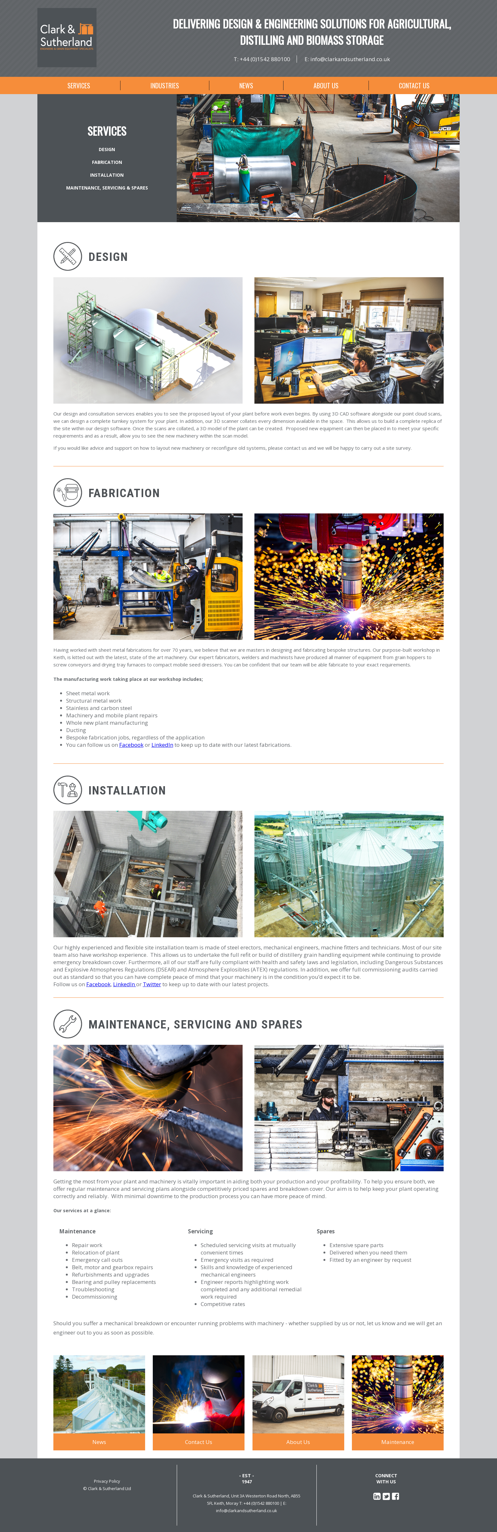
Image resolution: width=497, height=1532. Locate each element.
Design (107, 149)
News (246, 85)
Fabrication (107, 162)
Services (78, 85)
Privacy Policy (107, 1481)
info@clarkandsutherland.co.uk (350, 59)
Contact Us (414, 85)
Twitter (152, 984)
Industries (165, 85)
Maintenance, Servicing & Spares (107, 188)
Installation (107, 175)
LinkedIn (162, 744)
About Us (326, 85)
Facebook (131, 744)
